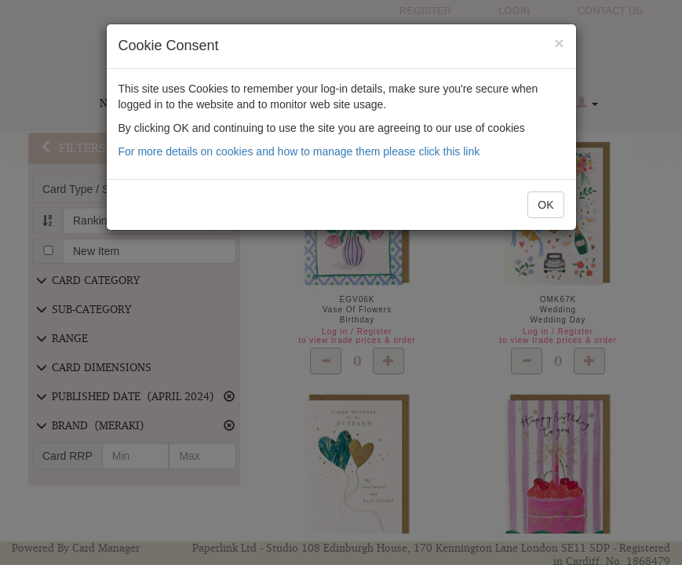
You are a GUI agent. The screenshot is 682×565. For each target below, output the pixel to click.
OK (545, 205)
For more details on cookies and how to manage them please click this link (299, 151)
